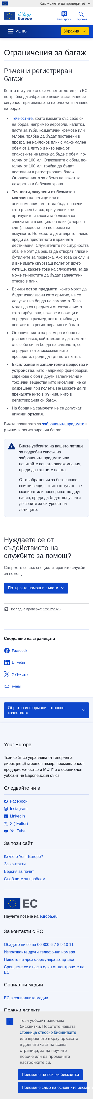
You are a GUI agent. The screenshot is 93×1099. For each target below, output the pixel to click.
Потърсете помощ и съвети (36, 588)
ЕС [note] (84, 91)
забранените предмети (63, 424)
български (64, 16)
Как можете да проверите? (65, 3)
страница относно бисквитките (48, 1032)
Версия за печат (19, 871)
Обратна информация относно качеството (47, 710)
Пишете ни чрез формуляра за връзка (39, 959)
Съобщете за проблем (24, 879)
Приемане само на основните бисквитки (54, 1087)
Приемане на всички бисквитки (50, 1074)
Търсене (81, 16)
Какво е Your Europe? (23, 856)
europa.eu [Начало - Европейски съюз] (49, 916)
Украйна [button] (75, 31)
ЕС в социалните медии (26, 998)
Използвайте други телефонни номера (39, 952)
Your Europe (17, 744)
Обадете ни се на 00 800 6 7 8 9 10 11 (39, 944)
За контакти (15, 864)
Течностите (22, 118)
